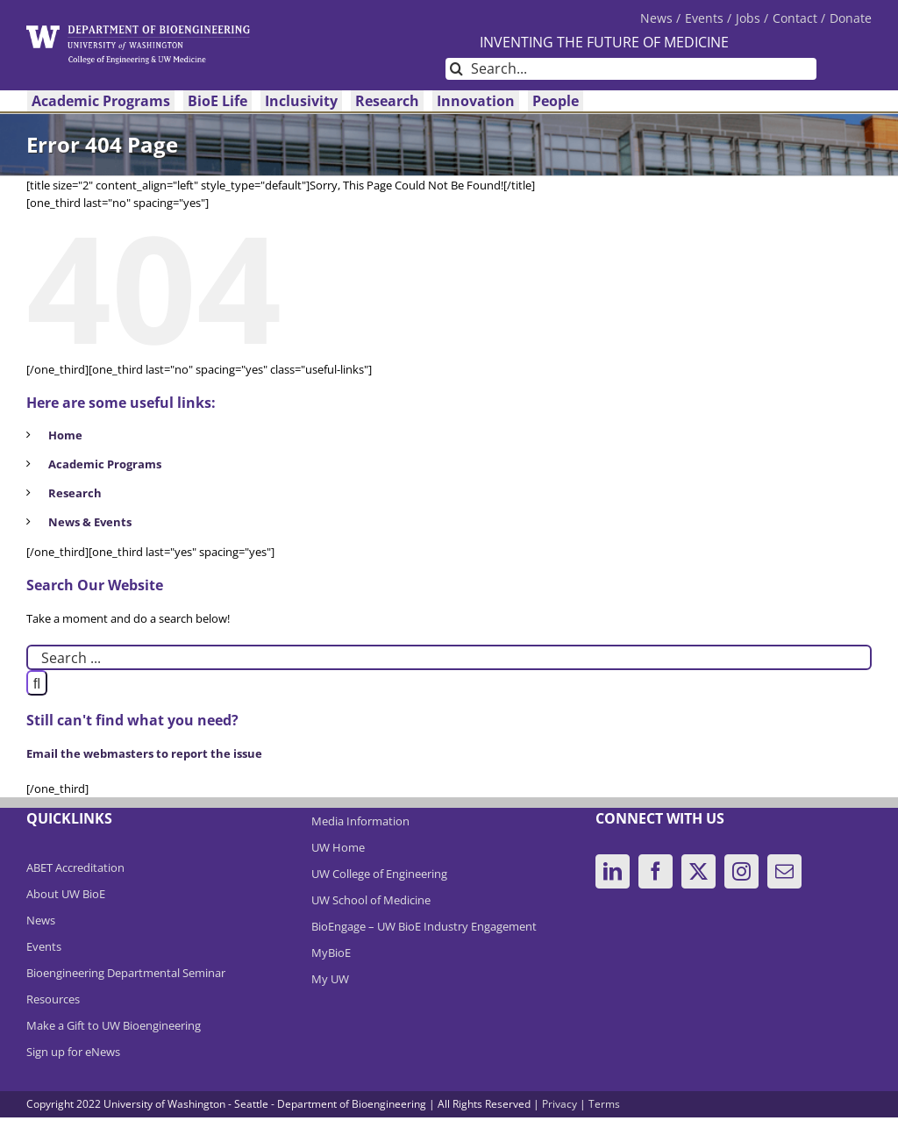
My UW (330, 979)
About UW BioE (65, 894)
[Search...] (631, 69)
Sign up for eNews (73, 1052)
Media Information (360, 821)
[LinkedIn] (612, 871)
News (40, 920)
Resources (53, 999)
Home (65, 435)
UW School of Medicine (371, 900)
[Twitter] (698, 871)
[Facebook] (655, 871)
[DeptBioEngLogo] (138, 31)
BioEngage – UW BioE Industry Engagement (424, 926)
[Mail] (784, 871)
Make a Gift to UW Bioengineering (113, 1025)
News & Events (90, 522)
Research (75, 493)
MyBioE (331, 952)
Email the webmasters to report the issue (144, 753)
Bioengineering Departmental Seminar (125, 973)
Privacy (559, 1103)
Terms (604, 1103)
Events (43, 946)
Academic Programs (104, 464)
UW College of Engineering (379, 873)
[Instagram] (741, 871)
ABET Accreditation (75, 867)
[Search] (456, 69)
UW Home (338, 847)
